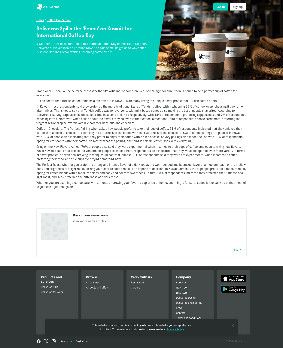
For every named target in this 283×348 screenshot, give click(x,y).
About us (181, 282)
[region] (141, 327)
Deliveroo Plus (49, 287)
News (40, 20)
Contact (180, 313)
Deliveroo (47, 7)
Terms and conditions (189, 318)
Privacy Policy (175, 329)
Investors (181, 292)
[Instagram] (53, 341)
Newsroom (182, 287)
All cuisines (93, 282)
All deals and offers (97, 287)
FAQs (179, 308)
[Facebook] (38, 341)
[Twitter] (46, 341)
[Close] (232, 325)
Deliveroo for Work (52, 292)
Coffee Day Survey (59, 20)
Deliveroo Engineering (189, 302)
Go (238, 250)
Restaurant (137, 282)
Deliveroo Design (186, 297)
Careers (135, 287)
